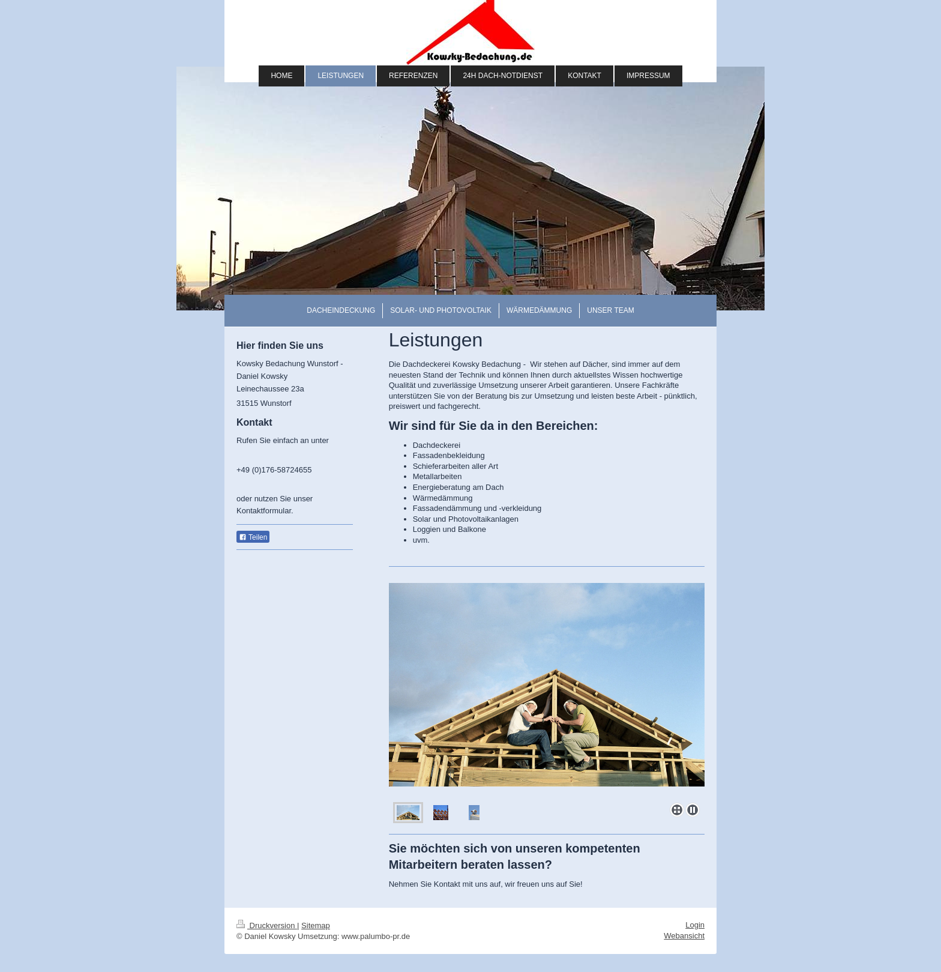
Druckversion (266, 925)
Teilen (253, 537)
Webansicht (684, 935)
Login (695, 924)
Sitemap (315, 925)
